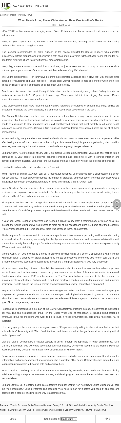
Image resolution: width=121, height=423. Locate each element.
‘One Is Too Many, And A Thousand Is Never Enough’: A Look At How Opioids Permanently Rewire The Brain (61, 405)
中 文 (108, 418)
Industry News (25, 15)
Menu (13, 419)
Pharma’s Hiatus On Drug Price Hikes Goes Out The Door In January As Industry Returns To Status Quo (56, 410)
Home (5, 15)
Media (13, 15)
